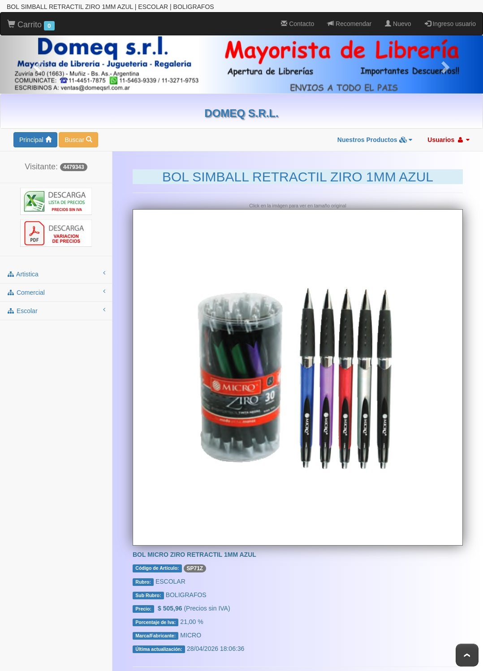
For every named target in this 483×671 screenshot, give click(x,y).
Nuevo (398, 23)
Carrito (31, 25)
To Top (467, 655)
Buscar (78, 139)
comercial (56, 292)
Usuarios (448, 139)
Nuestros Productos (375, 139)
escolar (56, 310)
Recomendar (349, 23)
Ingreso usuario (450, 23)
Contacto (297, 23)
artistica (56, 274)
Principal (35, 139)
